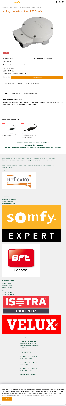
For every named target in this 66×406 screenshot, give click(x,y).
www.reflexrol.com (8, 295)
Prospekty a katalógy (8, 203)
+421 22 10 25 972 (25, 353)
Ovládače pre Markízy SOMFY (10, 7)
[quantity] (6, 77)
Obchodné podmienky (9, 199)
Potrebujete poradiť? (30, 93)
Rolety (4, 284)
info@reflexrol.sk (54, 147)
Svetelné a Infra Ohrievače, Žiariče (29, 7)
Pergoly (10, 287)
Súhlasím (7, 399)
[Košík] (64, 2)
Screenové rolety (7, 285)
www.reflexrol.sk (7, 293)
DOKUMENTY (16, 93)
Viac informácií (49, 395)
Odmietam (30, 399)
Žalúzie (9, 284)
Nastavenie (18, 399)
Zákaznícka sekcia (7, 201)
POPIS (6, 93)
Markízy (4, 287)
